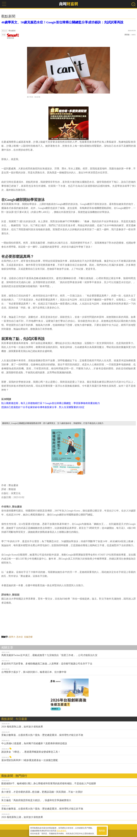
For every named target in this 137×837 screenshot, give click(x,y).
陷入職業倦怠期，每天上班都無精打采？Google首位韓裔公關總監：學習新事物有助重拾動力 (50, 403)
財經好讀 (13, 36)
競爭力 (12, 637)
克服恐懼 (28, 637)
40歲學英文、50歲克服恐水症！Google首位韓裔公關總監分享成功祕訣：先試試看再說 (62, 22)
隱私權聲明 (61, 830)
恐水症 (19, 637)
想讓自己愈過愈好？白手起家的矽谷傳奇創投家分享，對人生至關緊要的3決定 (42, 407)
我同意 (102, 830)
